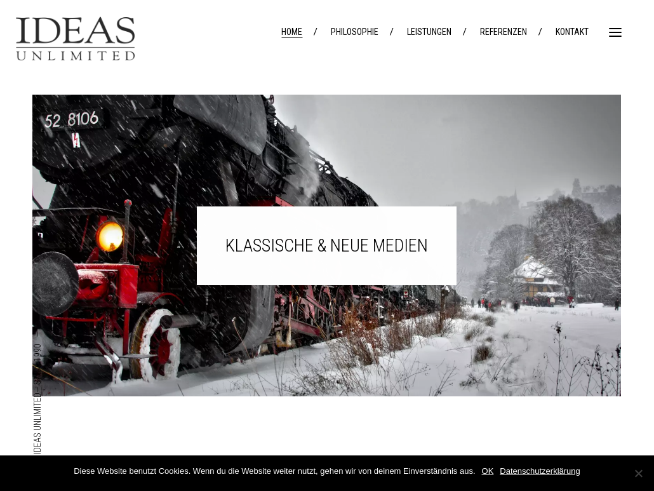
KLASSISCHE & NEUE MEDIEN (326, 245)
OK (488, 471)
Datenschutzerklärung (540, 471)
